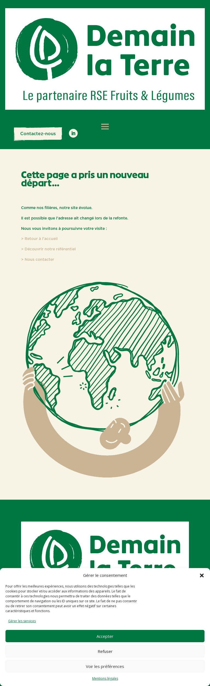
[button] (202, 575)
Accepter (105, 636)
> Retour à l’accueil (39, 239)
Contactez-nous (38, 134)
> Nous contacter (37, 260)
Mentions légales (105, 678)
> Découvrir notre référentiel (48, 249)
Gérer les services (22, 621)
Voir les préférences (105, 666)
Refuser (105, 651)
